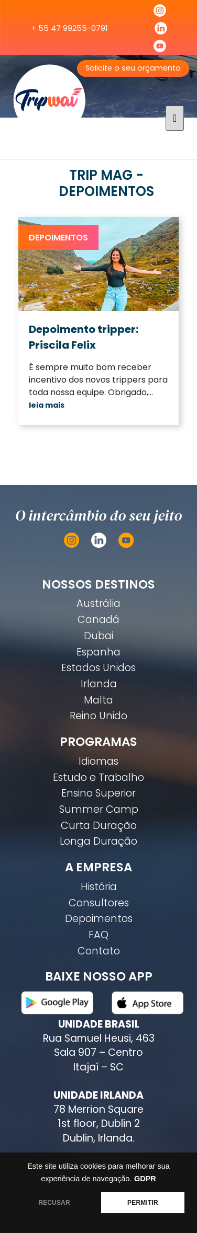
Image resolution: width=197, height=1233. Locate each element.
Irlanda (99, 684)
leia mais (46, 405)
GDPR (145, 1178)
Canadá (98, 620)
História (99, 887)
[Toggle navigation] (175, 118)
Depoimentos (58, 238)
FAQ (98, 935)
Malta (98, 700)
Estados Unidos (98, 668)
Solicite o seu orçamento (133, 68)
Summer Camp (98, 809)
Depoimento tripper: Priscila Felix (83, 337)
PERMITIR (142, 1202)
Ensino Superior (98, 793)
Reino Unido (98, 716)
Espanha (98, 652)
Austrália (98, 603)
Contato (99, 951)
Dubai (98, 636)
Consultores (99, 903)
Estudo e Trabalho (98, 777)
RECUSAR (54, 1202)
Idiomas (98, 761)
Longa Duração (98, 841)
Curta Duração (99, 826)
